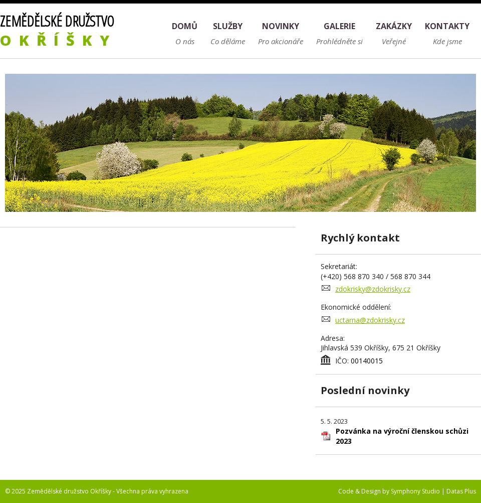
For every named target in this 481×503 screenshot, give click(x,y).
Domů (184, 26)
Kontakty (447, 26)
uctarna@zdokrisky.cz (370, 320)
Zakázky (394, 26)
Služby (228, 26)
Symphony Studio (415, 491)
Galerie (339, 26)
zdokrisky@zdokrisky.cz (372, 289)
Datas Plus (461, 491)
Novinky (280, 26)
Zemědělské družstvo (58, 30)
